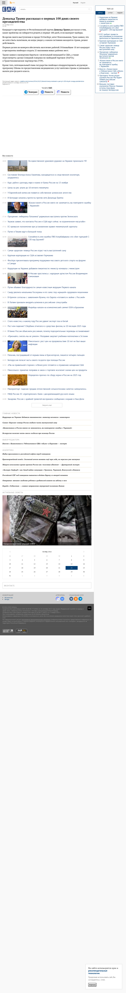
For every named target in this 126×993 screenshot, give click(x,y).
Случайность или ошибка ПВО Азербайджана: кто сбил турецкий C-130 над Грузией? (111, 28)
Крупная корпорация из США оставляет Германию (30, 255)
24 (10, 572)
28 (59, 572)
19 (34, 568)
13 (47, 564)
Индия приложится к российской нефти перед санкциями (26, 454)
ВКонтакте (71, 599)
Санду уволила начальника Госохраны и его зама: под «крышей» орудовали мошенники (48, 292)
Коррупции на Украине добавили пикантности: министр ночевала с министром (43, 268)
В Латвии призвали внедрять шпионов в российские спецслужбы (37, 302)
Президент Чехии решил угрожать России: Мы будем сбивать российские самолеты (110, 78)
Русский (75, 3)
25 (22, 572)
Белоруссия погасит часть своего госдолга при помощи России (36, 360)
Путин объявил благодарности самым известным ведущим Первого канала (42, 287)
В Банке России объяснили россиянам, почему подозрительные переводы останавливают (48, 331)
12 (34, 564)
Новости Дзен (58, 599)
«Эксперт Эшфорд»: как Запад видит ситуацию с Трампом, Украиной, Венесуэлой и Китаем (41, 470)
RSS (13, 3)
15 (71, 564)
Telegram (80, 599)
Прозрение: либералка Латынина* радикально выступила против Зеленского (43, 216)
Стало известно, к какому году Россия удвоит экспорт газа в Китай (38, 321)
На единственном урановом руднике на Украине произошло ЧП (57, 161)
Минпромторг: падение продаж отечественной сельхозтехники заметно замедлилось (47, 389)
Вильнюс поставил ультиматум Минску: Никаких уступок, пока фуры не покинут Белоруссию (111, 87)
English (83, 3)
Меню (3, 2)
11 (22, 564)
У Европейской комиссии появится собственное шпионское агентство (39, 192)
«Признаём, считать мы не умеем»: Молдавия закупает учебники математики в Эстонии (48, 336)
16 (84, 564)
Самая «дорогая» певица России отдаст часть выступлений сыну (37, 250)
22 (71, 568)
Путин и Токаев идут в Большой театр (25, 231)
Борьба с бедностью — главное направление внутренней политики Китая (33, 486)
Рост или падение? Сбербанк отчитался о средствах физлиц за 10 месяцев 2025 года (47, 326)
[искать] (89, 9)
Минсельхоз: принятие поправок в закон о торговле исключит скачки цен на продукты (47, 370)
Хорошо (92, 985)
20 (47, 568)
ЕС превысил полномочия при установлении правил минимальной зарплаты (42, 226)
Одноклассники (76, 599)
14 (59, 564)
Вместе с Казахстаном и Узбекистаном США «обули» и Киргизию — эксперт (34, 443)
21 (59, 568)
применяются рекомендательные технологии (36, 619)
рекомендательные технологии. (97, 972)
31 (10, 576)
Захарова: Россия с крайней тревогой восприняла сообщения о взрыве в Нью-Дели (46, 399)
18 (22, 568)
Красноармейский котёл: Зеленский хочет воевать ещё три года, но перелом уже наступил (41, 459)
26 (34, 572)
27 (47, 572)
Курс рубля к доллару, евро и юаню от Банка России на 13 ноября (38, 182)
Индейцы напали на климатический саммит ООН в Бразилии (56, 307)
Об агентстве (9, 598)
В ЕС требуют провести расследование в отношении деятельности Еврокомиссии (110, 36)
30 (84, 572)
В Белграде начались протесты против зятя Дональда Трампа (35, 197)
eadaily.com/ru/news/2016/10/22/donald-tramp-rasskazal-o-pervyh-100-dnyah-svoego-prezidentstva (52, 81)
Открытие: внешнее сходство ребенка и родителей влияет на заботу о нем (34, 480)
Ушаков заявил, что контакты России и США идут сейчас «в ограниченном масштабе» (46, 221)
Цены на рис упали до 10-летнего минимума (28, 187)
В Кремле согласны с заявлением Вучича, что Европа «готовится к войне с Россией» (46, 297)
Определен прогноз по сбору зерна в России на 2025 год (54, 375)
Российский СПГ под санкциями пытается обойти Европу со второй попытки (35, 475)
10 (10, 564)
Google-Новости (62, 599)
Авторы (7, 599)
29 (71, 572)
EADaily (8, 9)
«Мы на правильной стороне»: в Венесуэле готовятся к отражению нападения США (46, 365)
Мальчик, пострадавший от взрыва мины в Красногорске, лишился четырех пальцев (46, 355)
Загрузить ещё (47, 405)
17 (10, 568)
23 (84, 568)
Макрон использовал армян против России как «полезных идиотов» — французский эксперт (40, 464)
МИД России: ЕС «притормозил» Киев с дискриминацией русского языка (41, 394)
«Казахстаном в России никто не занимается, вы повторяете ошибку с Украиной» (37, 428)
